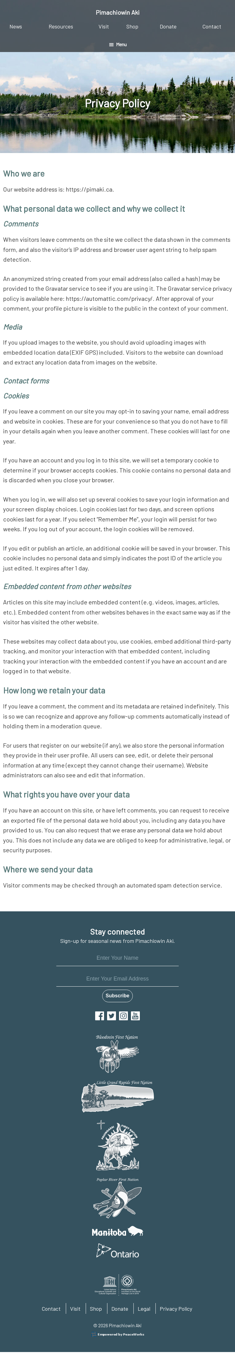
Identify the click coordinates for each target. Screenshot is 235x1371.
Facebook (99, 1015)
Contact (51, 1308)
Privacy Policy (176, 1308)
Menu (121, 44)
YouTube (135, 1015)
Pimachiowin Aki (118, 12)
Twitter (111, 1015)
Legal (144, 1308)
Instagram (123, 1015)
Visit (75, 1308)
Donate (119, 1308)
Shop (96, 1308)
